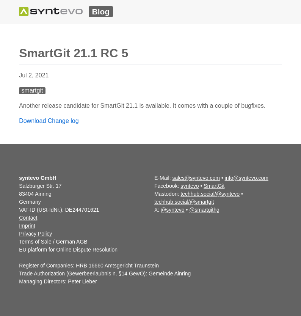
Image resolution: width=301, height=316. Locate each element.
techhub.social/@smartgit (184, 202)
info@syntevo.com (246, 178)
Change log (63, 121)
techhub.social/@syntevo (210, 194)
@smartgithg (204, 210)
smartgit (32, 90)
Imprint (27, 226)
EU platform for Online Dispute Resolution (68, 250)
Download (32, 121)
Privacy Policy (35, 234)
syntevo (189, 186)
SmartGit (214, 186)
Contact (28, 218)
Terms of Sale (35, 242)
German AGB (71, 242)
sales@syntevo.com (195, 178)
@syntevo (172, 210)
